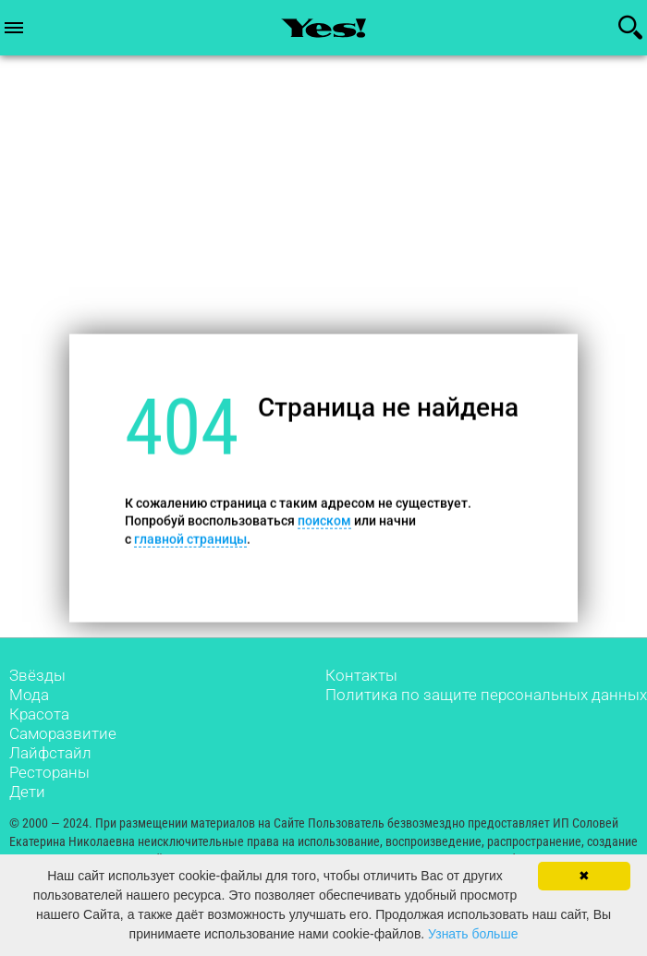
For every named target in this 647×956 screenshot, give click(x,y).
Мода (29, 694)
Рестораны (49, 772)
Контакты (361, 675)
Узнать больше (473, 933)
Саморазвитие (62, 733)
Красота (39, 714)
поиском (324, 521)
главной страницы (190, 538)
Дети (27, 791)
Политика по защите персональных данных (486, 694)
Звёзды (37, 675)
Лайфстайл (50, 753)
